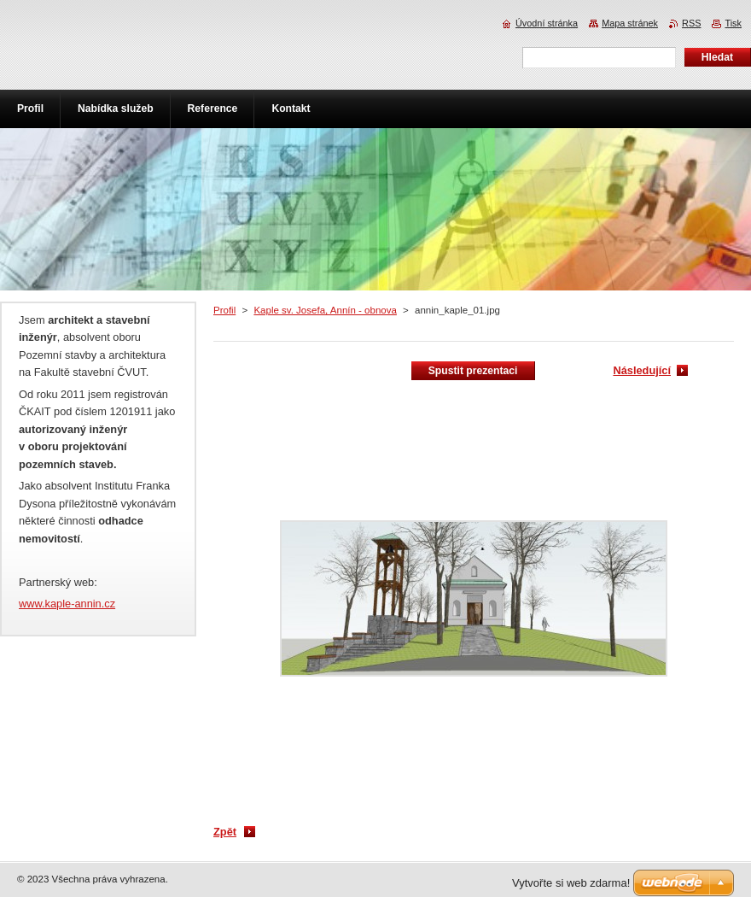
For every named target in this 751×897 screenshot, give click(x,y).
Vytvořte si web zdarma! (571, 882)
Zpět (224, 831)
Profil (224, 310)
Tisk (733, 23)
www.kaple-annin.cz (67, 603)
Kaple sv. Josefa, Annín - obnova (325, 310)
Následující (642, 370)
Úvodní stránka (546, 23)
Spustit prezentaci (473, 371)
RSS (691, 23)
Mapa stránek (630, 23)
